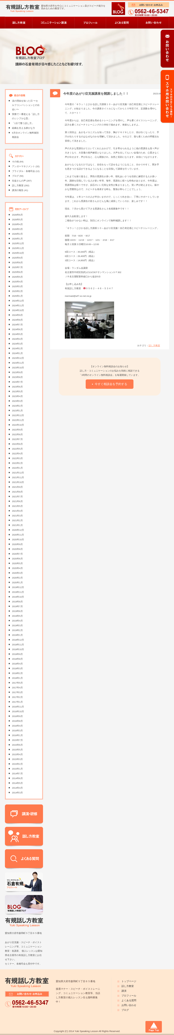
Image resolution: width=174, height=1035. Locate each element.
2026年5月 (17, 219)
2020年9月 (17, 544)
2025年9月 (17, 258)
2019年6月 (17, 611)
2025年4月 (17, 281)
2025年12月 (18, 243)
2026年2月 (17, 234)
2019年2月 (17, 630)
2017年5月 (17, 683)
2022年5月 (17, 449)
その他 (15, 161)
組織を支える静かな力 (23, 128)
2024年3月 (17, 344)
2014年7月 (17, 773)
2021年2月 (17, 520)
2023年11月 (18, 363)
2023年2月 (17, 406)
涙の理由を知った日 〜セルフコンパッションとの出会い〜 (26, 105)
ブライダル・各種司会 (23, 171)
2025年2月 (17, 291)
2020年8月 (17, 549)
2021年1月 (17, 525)
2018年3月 (17, 668)
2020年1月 (17, 582)
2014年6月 (17, 778)
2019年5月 (17, 616)
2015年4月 (17, 754)
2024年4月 (17, 339)
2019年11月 (18, 592)
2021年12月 (18, 472)
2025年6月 (17, 272)
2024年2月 (17, 348)
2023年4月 (17, 396)
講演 (123, 991)
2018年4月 (17, 663)
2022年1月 (17, 468)
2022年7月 (17, 439)
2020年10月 (18, 539)
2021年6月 (17, 501)
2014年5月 (17, 783)
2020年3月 (17, 573)
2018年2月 (17, 673)
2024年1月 (17, 353)
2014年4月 (17, 788)
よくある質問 (128, 1000)
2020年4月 (17, 568)
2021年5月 (17, 506)
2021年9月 (17, 487)
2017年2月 (17, 697)
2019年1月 (17, 635)
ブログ (15, 176)
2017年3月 (17, 692)
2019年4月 (17, 621)
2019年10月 (18, 597)
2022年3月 (17, 458)
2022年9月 (17, 429)
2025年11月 (18, 248)
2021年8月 (17, 492)
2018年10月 (18, 649)
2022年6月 (17, 444)
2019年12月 (18, 587)
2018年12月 (18, 640)
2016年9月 (17, 716)
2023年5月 (17, 391)
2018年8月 (17, 659)
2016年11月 (18, 706)
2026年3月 (17, 229)
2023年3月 (17, 401)
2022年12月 (18, 415)
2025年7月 (17, 267)
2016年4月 (17, 726)
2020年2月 (17, 578)
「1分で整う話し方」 (23, 123)
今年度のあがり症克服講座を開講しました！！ (96, 93)
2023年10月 (18, 367)
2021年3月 (17, 515)
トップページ (128, 981)
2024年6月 (17, 329)
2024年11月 (18, 305)
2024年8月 (17, 320)
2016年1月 (17, 735)
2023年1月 (17, 410)
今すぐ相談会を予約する (111, 384)
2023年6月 (17, 387)
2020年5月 (17, 563)
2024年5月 (17, 334)
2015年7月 (17, 740)
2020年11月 (18, 535)
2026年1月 (17, 238)
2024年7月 (17, 324)
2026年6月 (17, 215)
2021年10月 (18, 482)
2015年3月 (17, 759)
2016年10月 (18, 711)
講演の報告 (17, 190)
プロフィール (128, 995)
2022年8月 (17, 434)
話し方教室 (154, 345)
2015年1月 (17, 769)
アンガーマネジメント (23, 166)
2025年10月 (18, 253)
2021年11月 (18, 477)
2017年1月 (17, 702)
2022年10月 (18, 425)
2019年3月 (17, 625)
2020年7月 (17, 554)
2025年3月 (17, 286)
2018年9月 (17, 654)
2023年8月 (17, 377)
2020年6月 (17, 558)
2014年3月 (17, 792)
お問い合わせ (128, 1005)
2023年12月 (18, 358)
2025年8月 (17, 262)
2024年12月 (18, 301)
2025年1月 (17, 296)
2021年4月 (17, 511)
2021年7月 (17, 496)
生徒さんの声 (19, 180)
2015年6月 (17, 745)
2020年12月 (18, 530)
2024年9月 (17, 315)
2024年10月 (18, 310)
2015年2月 (17, 764)
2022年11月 (18, 420)
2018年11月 (18, 644)
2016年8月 (17, 721)
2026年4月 (17, 224)
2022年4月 (17, 453)
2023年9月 (17, 372)
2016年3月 (17, 730)
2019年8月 (17, 601)
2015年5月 (17, 749)
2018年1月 (17, 678)
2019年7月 (17, 606)
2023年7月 (17, 382)
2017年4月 (17, 687)
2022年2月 (17, 463)
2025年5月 (17, 277)
